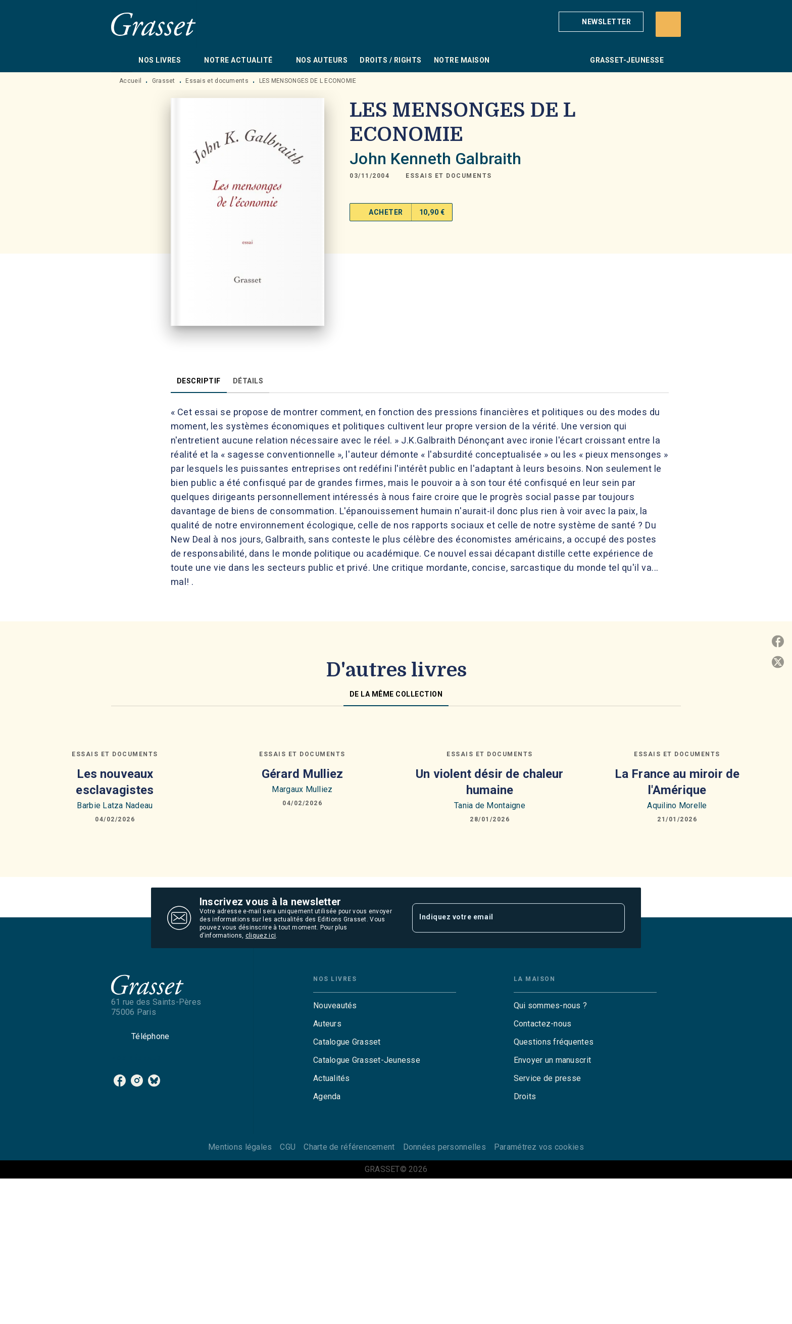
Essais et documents (217, 80)
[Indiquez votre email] (506, 918)
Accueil (130, 80)
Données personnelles (444, 1147)
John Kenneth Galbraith (435, 158)
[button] (601, 22)
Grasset (163, 80)
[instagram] (136, 1080)
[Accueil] (153, 24)
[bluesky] (154, 1080)
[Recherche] (668, 24)
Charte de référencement (349, 1147)
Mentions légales (240, 1147)
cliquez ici (260, 935)
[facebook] (119, 1080)
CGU (287, 1147)
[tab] (121, 60)
